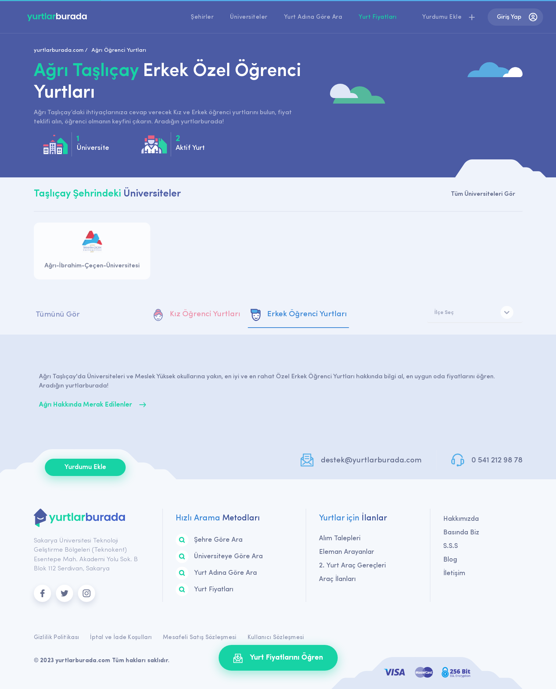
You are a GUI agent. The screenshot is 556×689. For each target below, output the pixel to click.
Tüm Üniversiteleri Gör (483, 194)
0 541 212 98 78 (497, 460)
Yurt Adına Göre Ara (313, 17)
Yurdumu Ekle (85, 467)
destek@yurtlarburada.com (371, 460)
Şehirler (202, 17)
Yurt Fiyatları (378, 17)
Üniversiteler (249, 17)
